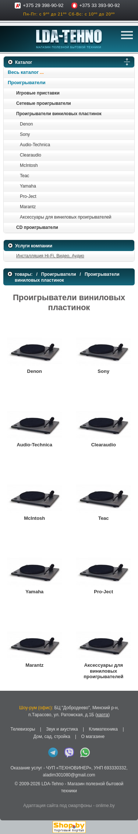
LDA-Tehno (53, 783)
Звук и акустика (62, 729)
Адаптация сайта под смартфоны (57, 805)
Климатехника (103, 729)
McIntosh (29, 165)
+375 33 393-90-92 (99, 5)
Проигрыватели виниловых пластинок (59, 113)
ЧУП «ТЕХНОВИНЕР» (68, 767)
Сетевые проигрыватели (43, 103)
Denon (26, 124)
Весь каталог (23, 72)
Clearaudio (30, 155)
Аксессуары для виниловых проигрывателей (66, 217)
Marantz (28, 206)
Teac (24, 175)
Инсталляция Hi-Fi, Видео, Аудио (50, 255)
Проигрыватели (27, 82)
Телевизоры (22, 729)
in (10, 797)
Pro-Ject (28, 196)
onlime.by (105, 805)
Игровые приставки (38, 93)
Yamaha (28, 186)
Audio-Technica (35, 144)
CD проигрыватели (37, 227)
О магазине (93, 736)
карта (102, 714)
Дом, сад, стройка (51, 736)
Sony (25, 134)
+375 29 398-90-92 (43, 5)
